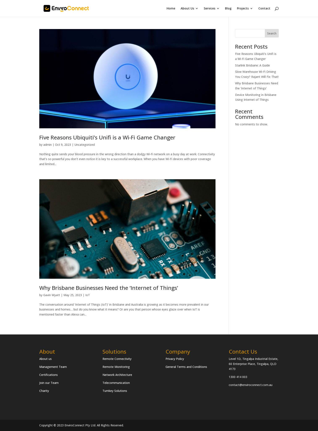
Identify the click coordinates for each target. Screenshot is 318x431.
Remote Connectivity (116, 359)
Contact (264, 8)
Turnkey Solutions (114, 391)
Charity (44, 391)
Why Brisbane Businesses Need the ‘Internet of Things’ (108, 288)
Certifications (48, 375)
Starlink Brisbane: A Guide (252, 65)
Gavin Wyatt (51, 295)
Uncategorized (84, 145)
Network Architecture (117, 375)
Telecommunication (116, 383)
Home (171, 8)
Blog (228, 8)
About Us (187, 8)
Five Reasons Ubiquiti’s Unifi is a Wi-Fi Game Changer (107, 137)
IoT (87, 295)
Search (271, 33)
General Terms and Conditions (186, 367)
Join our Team (49, 383)
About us (45, 359)
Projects (243, 8)
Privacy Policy (175, 359)
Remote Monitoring (116, 367)
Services (209, 8)
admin (47, 145)
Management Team (53, 367)
